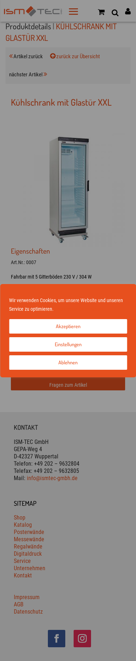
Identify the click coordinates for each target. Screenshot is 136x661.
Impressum (66, 309)
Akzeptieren (68, 326)
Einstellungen (68, 344)
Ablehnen (68, 362)
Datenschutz (91, 309)
